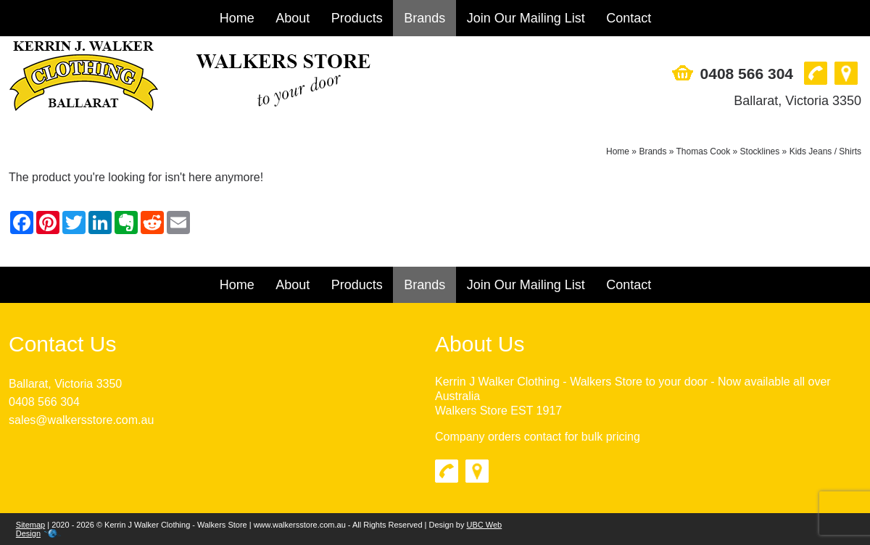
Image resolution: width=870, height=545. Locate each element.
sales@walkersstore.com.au (81, 420)
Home (237, 18)
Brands (424, 18)
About (293, 18)
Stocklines (760, 151)
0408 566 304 (746, 73)
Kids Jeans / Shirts (825, 151)
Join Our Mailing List (526, 18)
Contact (628, 18)
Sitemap (30, 524)
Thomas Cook (703, 151)
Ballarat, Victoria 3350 (797, 100)
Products (357, 18)
